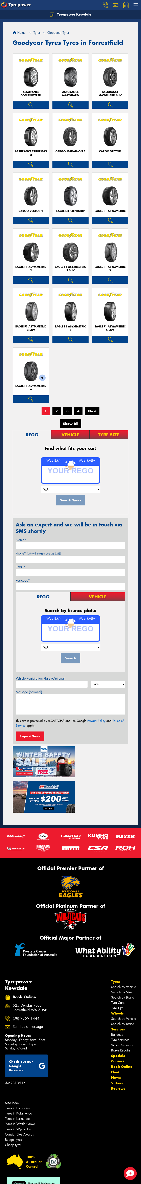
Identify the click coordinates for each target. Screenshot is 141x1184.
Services (118, 991)
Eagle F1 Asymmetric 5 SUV (110, 328)
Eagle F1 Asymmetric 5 (70, 328)
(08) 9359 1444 (26, 980)
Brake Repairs (120, 1012)
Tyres (115, 943)
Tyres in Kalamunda (18, 1075)
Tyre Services (120, 1001)
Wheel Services (122, 1007)
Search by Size (121, 954)
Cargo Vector (110, 151)
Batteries (117, 996)
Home (19, 33)
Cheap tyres (13, 1106)
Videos (117, 1044)
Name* (21, 540)
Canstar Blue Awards (19, 1096)
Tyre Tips (117, 969)
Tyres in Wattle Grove (20, 1085)
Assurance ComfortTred (31, 93)
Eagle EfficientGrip (70, 211)
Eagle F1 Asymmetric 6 (30, 387)
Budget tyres (13, 1101)
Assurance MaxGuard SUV (110, 93)
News (116, 1039)
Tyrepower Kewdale (70, 14)
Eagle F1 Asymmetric (110, 211)
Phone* (38, 553)
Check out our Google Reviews (27, 1027)
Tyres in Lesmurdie (17, 1080)
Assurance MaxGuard (70, 93)
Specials (118, 1017)
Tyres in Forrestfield (18, 1070)
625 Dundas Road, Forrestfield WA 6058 (30, 969)
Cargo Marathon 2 (70, 151)
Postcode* (23, 580)
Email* (20, 567)
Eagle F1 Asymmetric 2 (30, 268)
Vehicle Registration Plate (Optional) (41, 678)
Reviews (118, 1050)
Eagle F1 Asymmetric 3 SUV (30, 328)
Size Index (12, 1064)
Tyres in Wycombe (18, 1091)
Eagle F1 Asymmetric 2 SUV (70, 268)
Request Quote (30, 736)
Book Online (121, 1028)
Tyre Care (117, 964)
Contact (117, 1023)
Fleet (115, 1033)
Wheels (117, 975)
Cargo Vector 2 (31, 211)
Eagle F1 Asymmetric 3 (110, 268)
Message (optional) (29, 692)
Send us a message (28, 988)
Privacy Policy (96, 721)
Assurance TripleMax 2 (31, 153)
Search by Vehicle (123, 948)
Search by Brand (122, 959)
